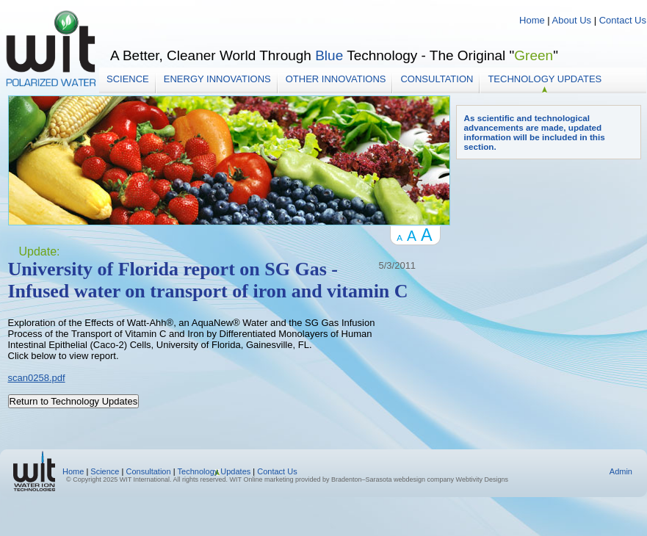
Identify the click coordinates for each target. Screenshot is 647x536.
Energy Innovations (217, 78)
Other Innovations (336, 78)
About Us (571, 20)
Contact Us (622, 20)
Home (533, 20)
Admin (621, 471)
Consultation (436, 78)
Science (127, 78)
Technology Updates (544, 78)
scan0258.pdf (36, 377)
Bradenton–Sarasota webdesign (378, 479)
